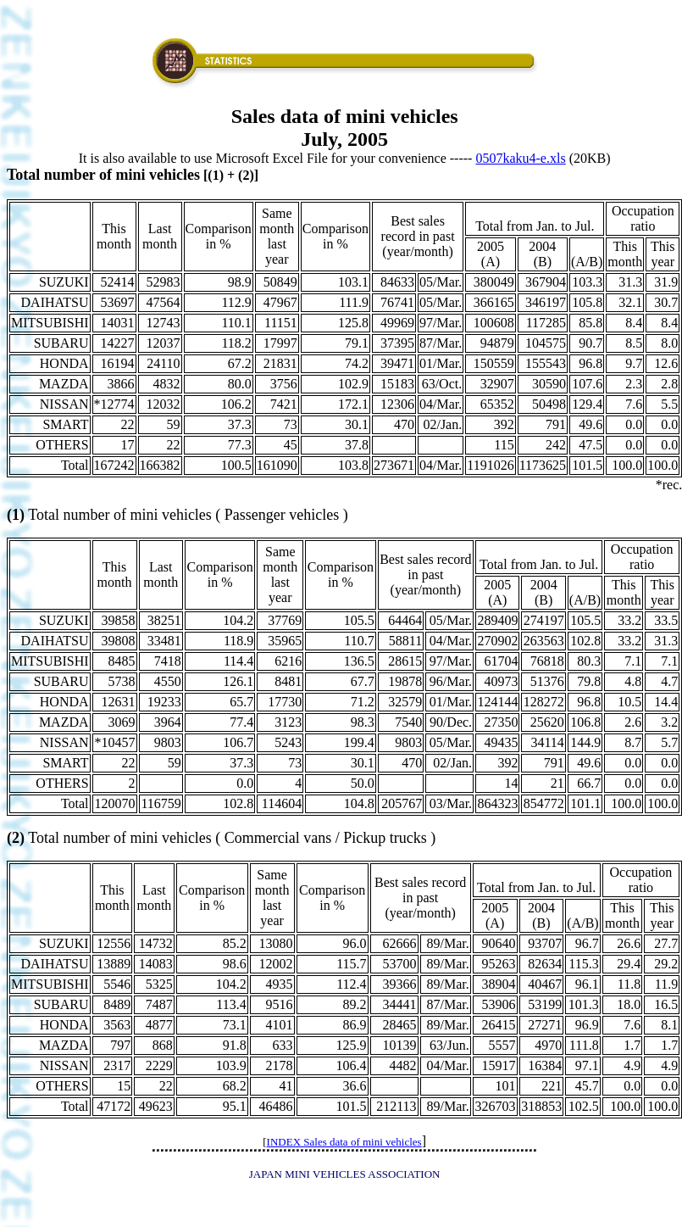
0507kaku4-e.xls (520, 158)
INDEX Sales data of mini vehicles (344, 1141)
